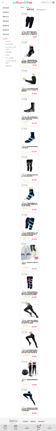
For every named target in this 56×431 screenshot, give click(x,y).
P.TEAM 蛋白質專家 (11, 62)
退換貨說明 (35, 423)
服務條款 (26, 423)
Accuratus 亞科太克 (11, 48)
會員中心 (50, 427)
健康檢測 (6, 25)
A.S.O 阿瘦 (9, 58)
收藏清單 (27, 427)
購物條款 (19, 423)
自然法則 (9, 52)
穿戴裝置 (6, 30)
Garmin (8, 41)
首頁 (5, 427)
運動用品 (6, 21)
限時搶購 (6, 8)
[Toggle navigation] (2, 2)
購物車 (38, 427)
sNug (7, 55)
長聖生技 (9, 66)
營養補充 (6, 12)
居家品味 (6, 34)
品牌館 (5, 39)
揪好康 (15, 427)
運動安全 (6, 16)
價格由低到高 (42, 10)
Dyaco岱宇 (9, 44)
